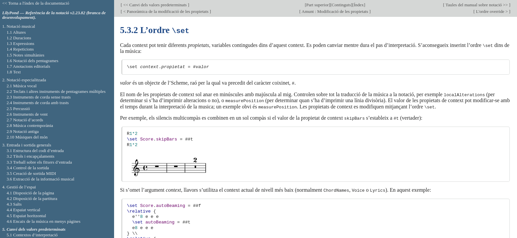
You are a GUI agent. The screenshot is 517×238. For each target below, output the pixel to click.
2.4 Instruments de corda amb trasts (38, 102)
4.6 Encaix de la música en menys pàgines (43, 221)
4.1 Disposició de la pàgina (30, 192)
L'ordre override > (492, 11)
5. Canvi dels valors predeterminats (34, 229)
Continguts (341, 4)
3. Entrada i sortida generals (26, 144)
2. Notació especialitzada (24, 79)
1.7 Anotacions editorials (28, 66)
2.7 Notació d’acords (25, 119)
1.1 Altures (16, 32)
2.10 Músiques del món (27, 137)
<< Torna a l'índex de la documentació (35, 3)
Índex (359, 4)
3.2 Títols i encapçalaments (30, 156)
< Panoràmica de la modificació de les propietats (165, 11)
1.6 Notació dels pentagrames (32, 60)
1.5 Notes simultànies (26, 55)
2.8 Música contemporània (30, 125)
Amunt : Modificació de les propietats (335, 11)
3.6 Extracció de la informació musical (41, 179)
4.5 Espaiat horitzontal (26, 215)
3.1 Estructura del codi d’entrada (35, 150)
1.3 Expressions (20, 43)
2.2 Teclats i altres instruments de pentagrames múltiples (56, 91)
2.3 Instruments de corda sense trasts (39, 97)
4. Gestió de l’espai (19, 186)
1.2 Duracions (19, 37)
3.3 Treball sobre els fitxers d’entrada (39, 162)
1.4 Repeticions (20, 49)
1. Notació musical (18, 26)
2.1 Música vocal (22, 85)
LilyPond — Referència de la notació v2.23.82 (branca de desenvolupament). (54, 15)
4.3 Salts (14, 204)
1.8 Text (14, 71)
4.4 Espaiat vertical (23, 209)
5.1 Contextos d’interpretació (32, 234)
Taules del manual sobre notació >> (476, 4)
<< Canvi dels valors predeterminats (155, 4)
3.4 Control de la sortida (28, 167)
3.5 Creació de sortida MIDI (31, 173)
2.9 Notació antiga (23, 131)
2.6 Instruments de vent (27, 114)
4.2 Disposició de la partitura (32, 198)
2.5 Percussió (18, 108)
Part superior (317, 4)
